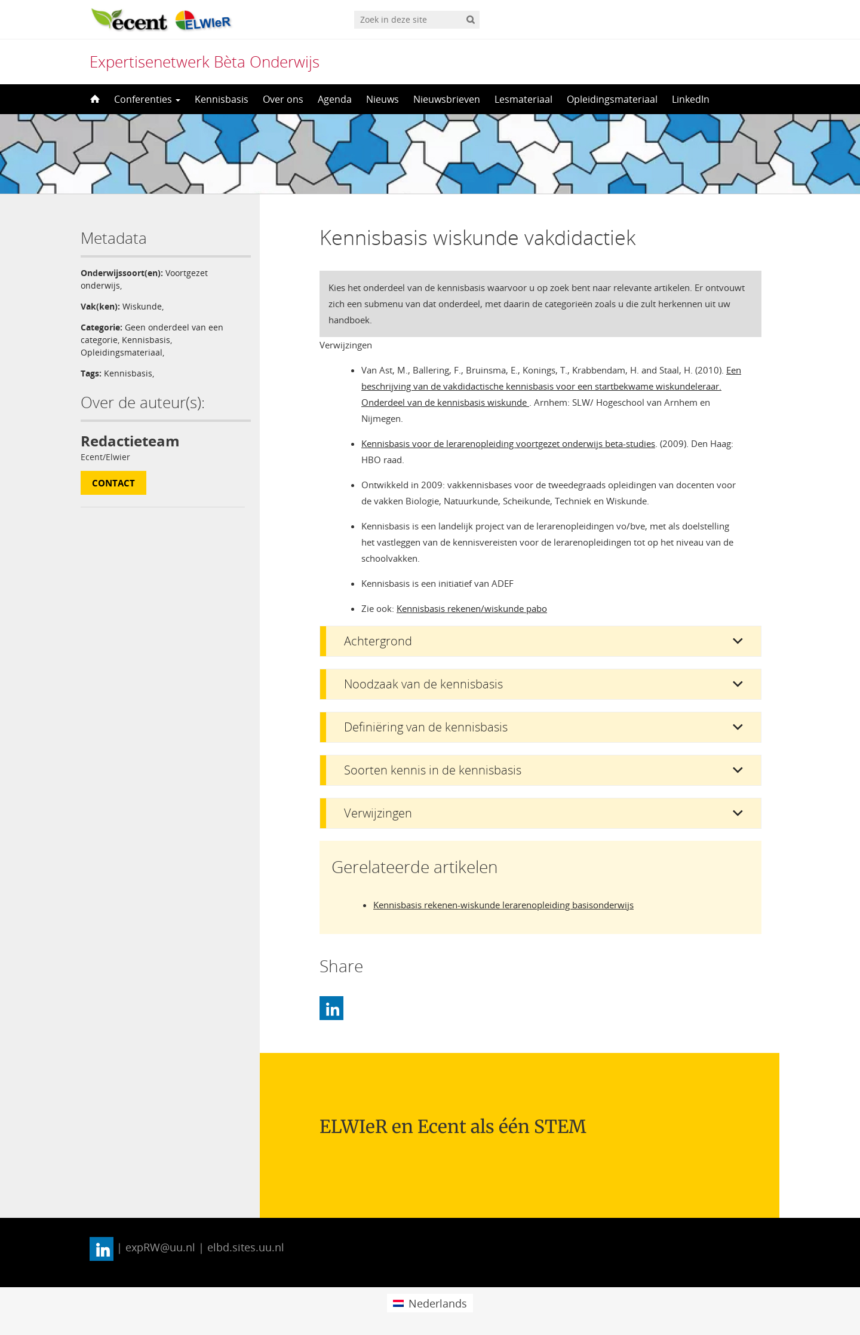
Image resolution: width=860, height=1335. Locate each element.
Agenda (335, 99)
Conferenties (147, 99)
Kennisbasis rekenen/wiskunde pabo (472, 608)
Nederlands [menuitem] (437, 1303)
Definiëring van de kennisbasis (426, 727)
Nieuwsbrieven (446, 99)
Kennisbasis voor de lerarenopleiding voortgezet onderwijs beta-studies (508, 443)
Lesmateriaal (523, 99)
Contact (113, 483)
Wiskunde (142, 306)
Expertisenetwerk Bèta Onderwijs (205, 61)
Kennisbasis (221, 99)
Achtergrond (378, 641)
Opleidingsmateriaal (612, 99)
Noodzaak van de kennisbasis (423, 684)
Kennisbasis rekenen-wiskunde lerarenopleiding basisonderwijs (503, 905)
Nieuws (382, 99)
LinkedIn (691, 99)
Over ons (283, 99)
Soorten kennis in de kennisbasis (432, 770)
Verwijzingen (378, 813)
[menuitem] (429, 1303)
